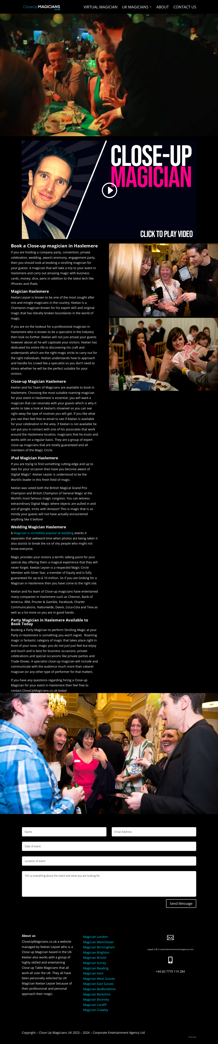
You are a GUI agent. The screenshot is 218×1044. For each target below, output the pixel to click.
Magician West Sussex (99, 979)
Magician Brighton (96, 952)
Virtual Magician (101, 7)
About (162, 7)
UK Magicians (135, 7)
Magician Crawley (95, 1010)
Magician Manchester (98, 942)
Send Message (181, 903)
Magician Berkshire (97, 994)
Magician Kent (93, 973)
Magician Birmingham (99, 947)
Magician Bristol (94, 957)
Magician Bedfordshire (99, 989)
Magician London (95, 937)
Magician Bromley (96, 999)
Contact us (184, 7)
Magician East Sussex (98, 984)
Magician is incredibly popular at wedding (44, 533)
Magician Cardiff (94, 1005)
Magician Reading (95, 968)
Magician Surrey (94, 963)
